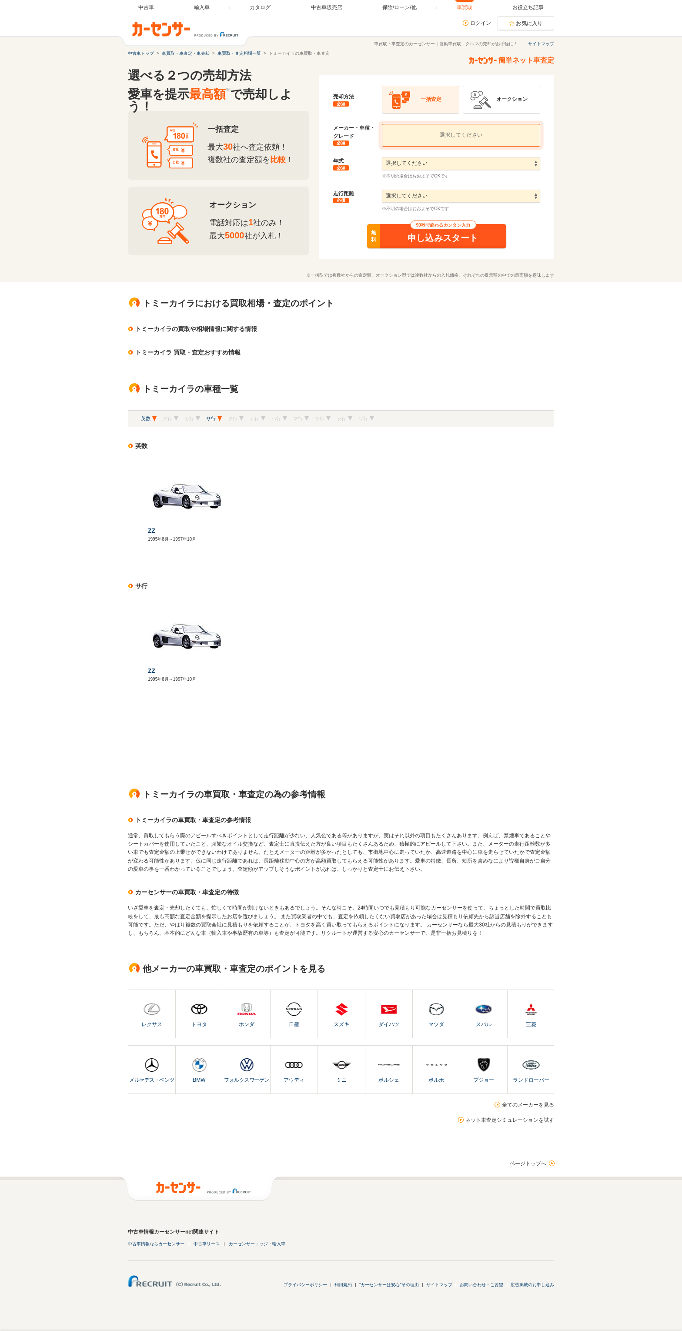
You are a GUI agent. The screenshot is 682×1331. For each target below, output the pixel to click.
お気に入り (529, 23)
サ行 (211, 418)
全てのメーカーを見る (528, 1105)
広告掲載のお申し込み (532, 1284)
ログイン (480, 23)
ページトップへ (528, 1163)
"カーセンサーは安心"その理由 (389, 1284)
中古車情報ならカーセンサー (156, 1243)
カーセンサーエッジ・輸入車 (257, 1243)
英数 (145, 418)
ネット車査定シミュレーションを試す (509, 1120)
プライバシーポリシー (305, 1284)
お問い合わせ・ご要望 (481, 1284)
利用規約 (343, 1284)
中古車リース (207, 1243)
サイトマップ (541, 43)
